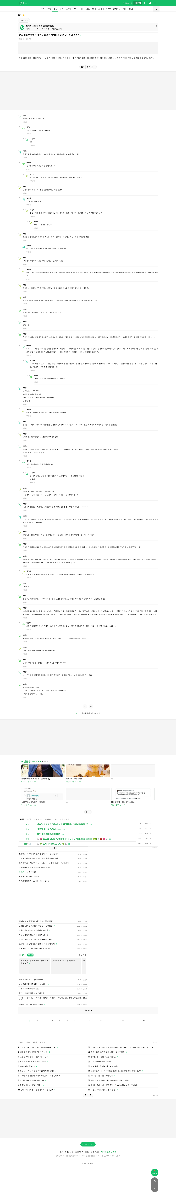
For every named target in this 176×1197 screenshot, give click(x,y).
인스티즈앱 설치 (88, 1144)
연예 (61, 9)
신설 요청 (23, 20)
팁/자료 (47, 819)
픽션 (81, 9)
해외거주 (45, 29)
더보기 (82, 955)
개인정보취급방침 (108, 1152)
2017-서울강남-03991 (104, 1156)
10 (100, 1020)
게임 (124, 9)
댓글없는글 (64, 819)
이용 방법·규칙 (127, 3)
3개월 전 (21, 39)
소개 (62, 1152)
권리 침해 (95, 1152)
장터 (75, 9)
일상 (55, 9)
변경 (131, 9)
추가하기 (30, 955)
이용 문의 (69, 1152)
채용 (87, 1152)
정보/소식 (38, 819)
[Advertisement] (88, 1118)
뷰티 (94, 9)
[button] (86, 812)
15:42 (154, 1042)
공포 (88, 9)
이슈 (49, 9)
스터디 (101, 9)
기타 (55, 819)
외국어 (35, 29)
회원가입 (137, 3)
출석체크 (116, 9)
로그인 (78, 713)
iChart (108, 9)
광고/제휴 (79, 1152)
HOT (43, 9)
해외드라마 (57, 29)
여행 (28, 29)
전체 (22, 819)
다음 (122, 1020)
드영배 (68, 9)
